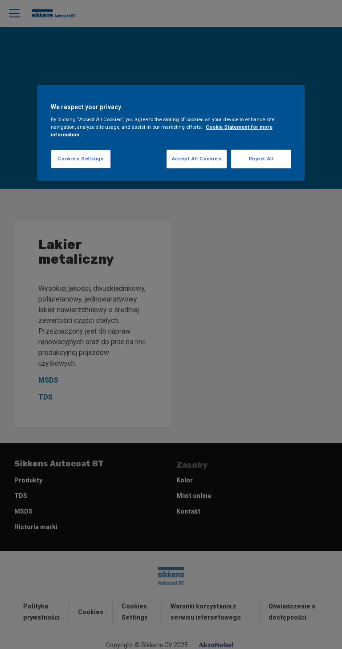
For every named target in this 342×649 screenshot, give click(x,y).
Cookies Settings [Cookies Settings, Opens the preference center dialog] (80, 158)
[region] (171, 133)
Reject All (261, 158)
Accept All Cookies (196, 158)
